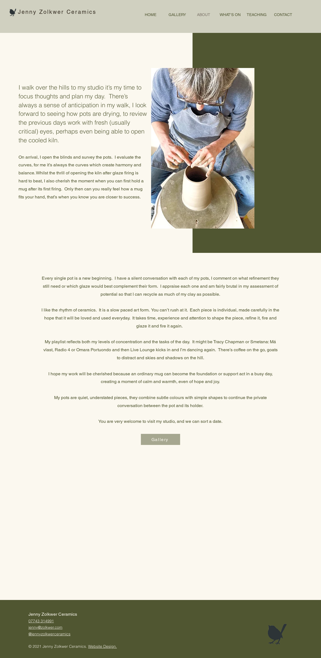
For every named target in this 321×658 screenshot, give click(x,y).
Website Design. (102, 646)
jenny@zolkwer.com (45, 627)
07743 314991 (41, 620)
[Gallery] (160, 439)
